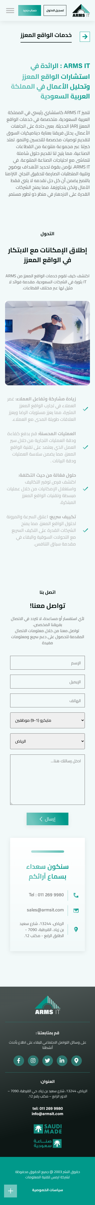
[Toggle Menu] (10, 10)
